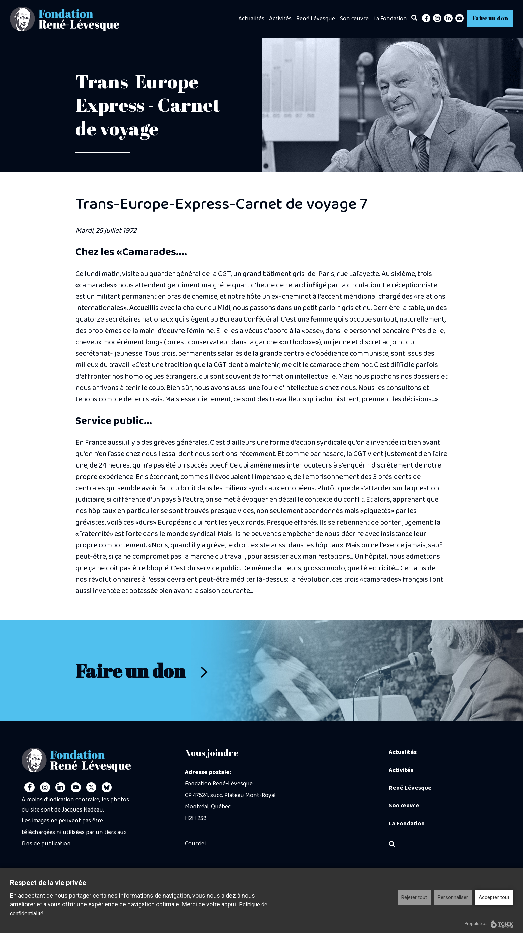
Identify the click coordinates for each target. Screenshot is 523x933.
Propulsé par (489, 924)
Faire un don (490, 18)
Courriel (195, 843)
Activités (280, 18)
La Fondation (390, 18)
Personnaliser (453, 897)
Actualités (251, 18)
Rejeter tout (414, 897)
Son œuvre (354, 18)
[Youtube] (459, 18)
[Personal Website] (107, 787)
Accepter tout (494, 897)
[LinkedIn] (448, 18)
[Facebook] (426, 18)
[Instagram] (437, 18)
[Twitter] (91, 787)
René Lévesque (315, 18)
